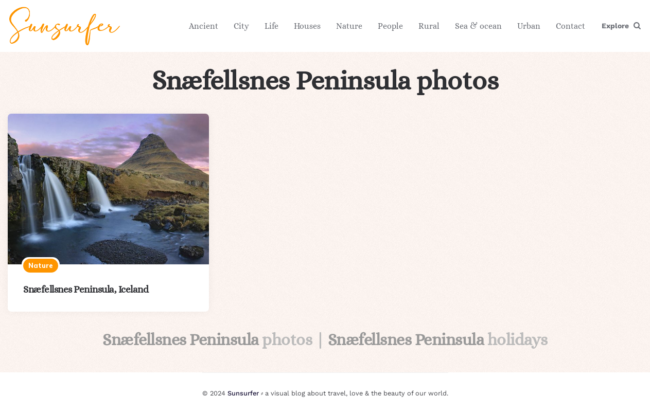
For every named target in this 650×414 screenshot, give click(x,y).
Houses (307, 26)
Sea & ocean (478, 26)
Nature (349, 26)
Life (271, 26)
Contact (570, 26)
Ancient (203, 26)
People (390, 26)
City (241, 26)
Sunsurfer (243, 393)
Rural (429, 26)
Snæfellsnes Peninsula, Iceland (85, 289)
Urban (528, 26)
